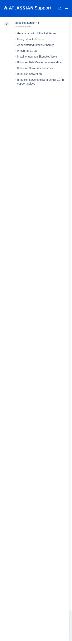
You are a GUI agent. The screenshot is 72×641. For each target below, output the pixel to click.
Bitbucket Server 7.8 (27, 22)
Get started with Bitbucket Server (36, 33)
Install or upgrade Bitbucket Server (37, 56)
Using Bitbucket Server (30, 39)
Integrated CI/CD (27, 50)
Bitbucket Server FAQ (29, 73)
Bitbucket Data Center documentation (39, 62)
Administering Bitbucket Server (35, 45)
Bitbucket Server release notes (35, 68)
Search (60, 8)
